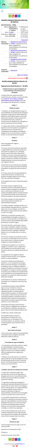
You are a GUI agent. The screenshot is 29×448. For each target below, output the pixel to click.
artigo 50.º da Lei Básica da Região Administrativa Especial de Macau (12, 99)
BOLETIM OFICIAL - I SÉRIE (8, 25)
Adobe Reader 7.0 (21, 444)
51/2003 (11, 32)
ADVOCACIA (14, 70)
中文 (26, 2)
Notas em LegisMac (22, 75)
